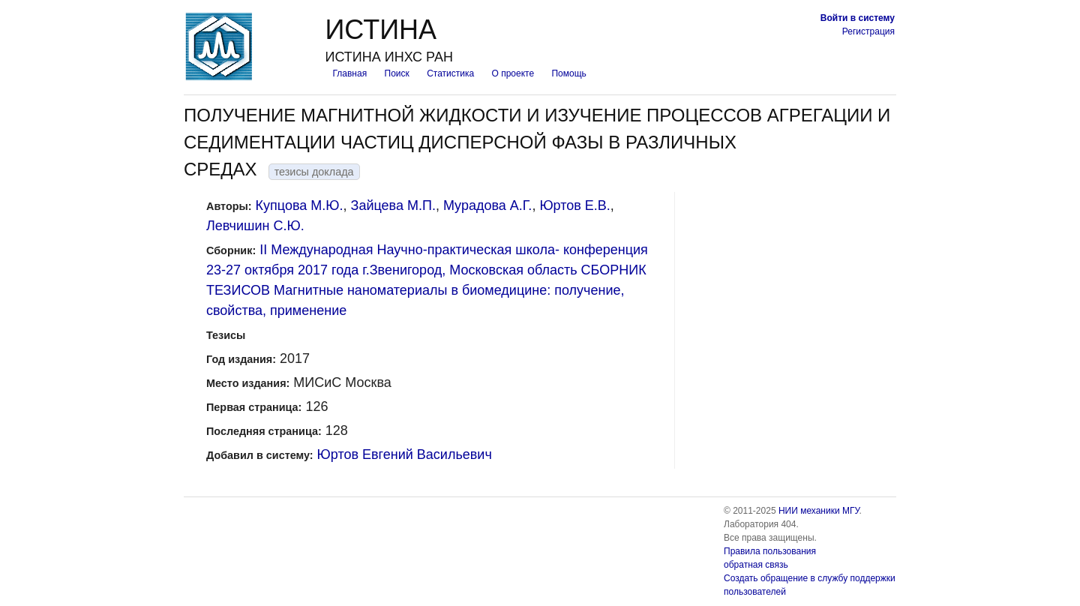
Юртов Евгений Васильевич (404, 454)
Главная (349, 73)
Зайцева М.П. (393, 205)
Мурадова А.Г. (487, 205)
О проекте (513, 73)
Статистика (450, 73)
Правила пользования (770, 551)
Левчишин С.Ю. (255, 225)
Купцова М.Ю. (300, 205)
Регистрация (868, 31)
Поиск (397, 73)
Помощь (568, 73)
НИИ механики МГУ (819, 511)
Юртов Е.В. (574, 205)
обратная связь (756, 565)
